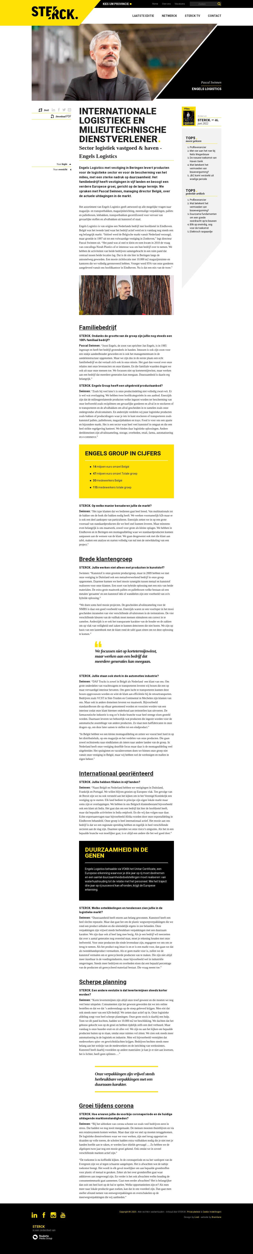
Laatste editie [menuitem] (143, 15)
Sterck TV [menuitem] (192, 15)
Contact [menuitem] (214, 15)
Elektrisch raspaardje (201, 231)
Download (61, 116)
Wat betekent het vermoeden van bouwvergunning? (199, 168)
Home (155, 4)
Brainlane (216, 1217)
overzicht (63, 169)
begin (64, 164)
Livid (196, 1217)
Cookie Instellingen (212, 1212)
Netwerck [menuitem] (169, 15)
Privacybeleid (193, 1212)
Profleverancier (198, 147)
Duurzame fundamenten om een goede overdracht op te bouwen (203, 218)
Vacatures (180, 4)
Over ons (166, 4)
